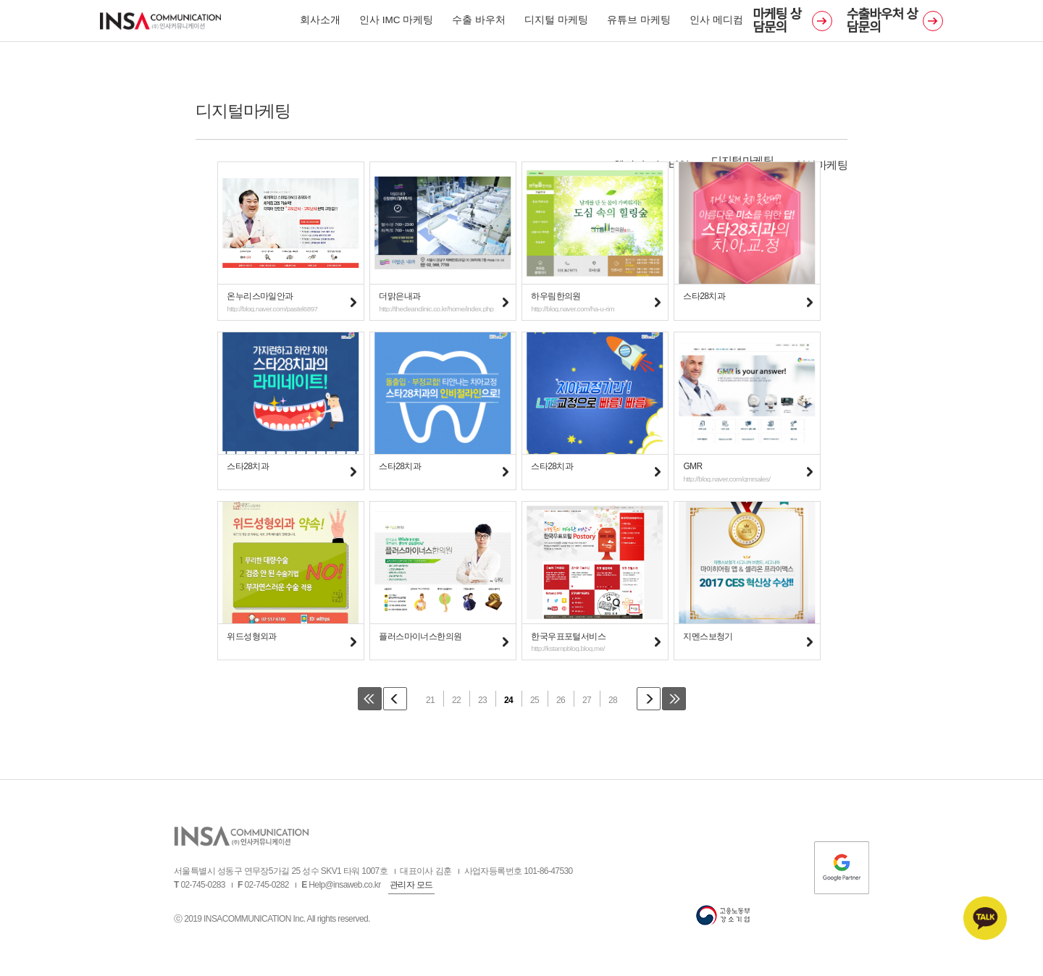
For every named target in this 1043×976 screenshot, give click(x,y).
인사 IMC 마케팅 (396, 23)
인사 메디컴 (716, 23)
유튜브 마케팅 (639, 23)
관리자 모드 (411, 889)
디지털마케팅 (742, 160)
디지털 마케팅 (556, 23)
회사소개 (320, 23)
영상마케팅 (821, 165)
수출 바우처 (479, 23)
